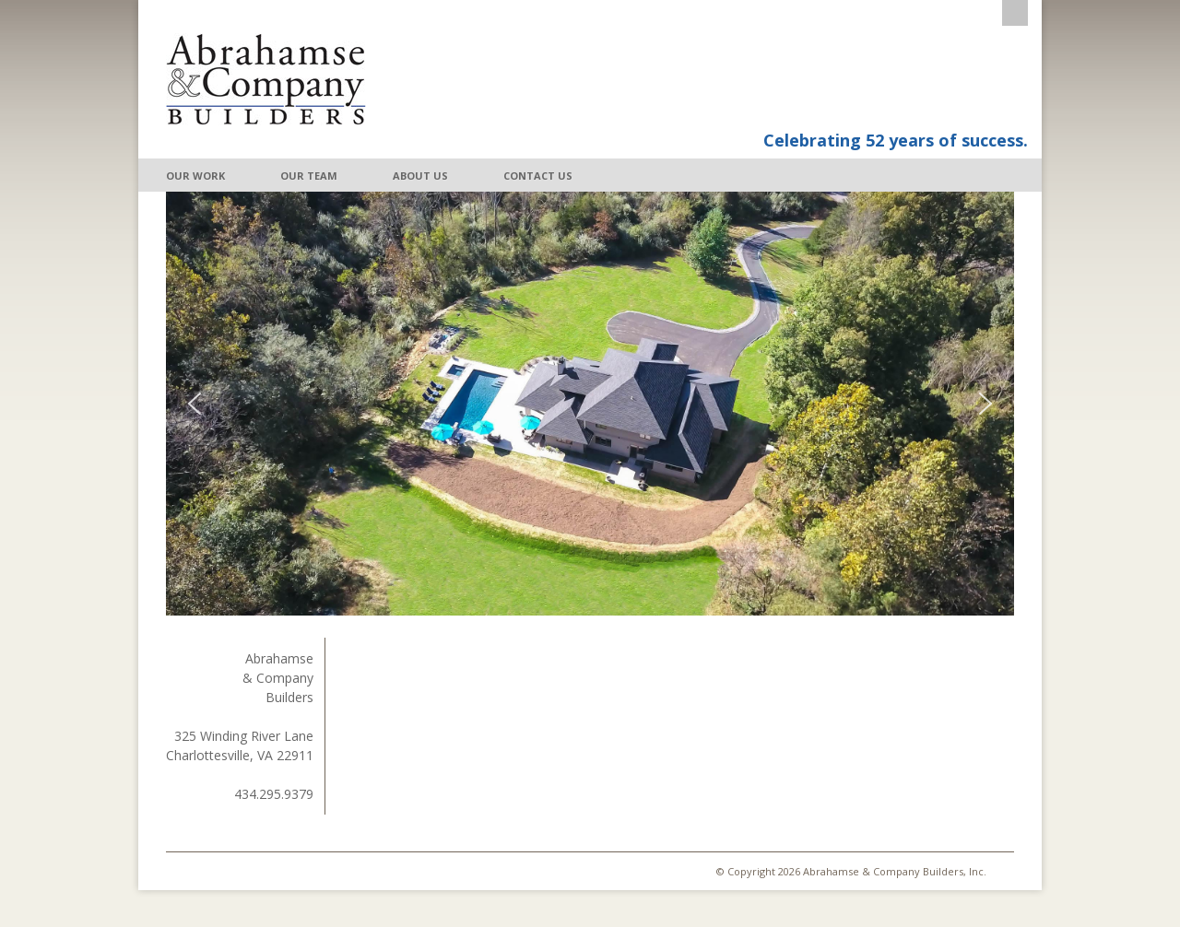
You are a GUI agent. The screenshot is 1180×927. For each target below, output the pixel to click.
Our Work (195, 175)
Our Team (308, 175)
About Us (420, 175)
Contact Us (537, 175)
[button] (194, 403)
